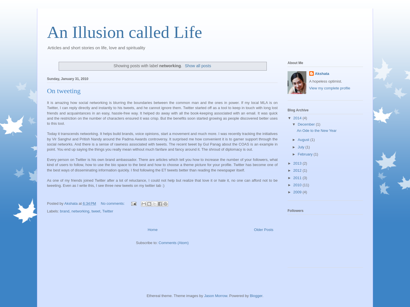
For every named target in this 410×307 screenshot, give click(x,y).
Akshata (322, 73)
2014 (298, 118)
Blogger (256, 296)
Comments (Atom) (173, 243)
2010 (298, 185)
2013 (298, 163)
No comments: (113, 203)
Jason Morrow (215, 296)
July (302, 147)
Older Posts (263, 230)
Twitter (107, 211)
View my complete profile (329, 88)
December (307, 124)
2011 (298, 178)
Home (153, 230)
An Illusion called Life (124, 32)
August (304, 140)
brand (64, 211)
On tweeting (64, 91)
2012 (298, 170)
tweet (95, 211)
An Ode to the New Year (316, 130)
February (306, 154)
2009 (298, 192)
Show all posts (198, 66)
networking (80, 211)
